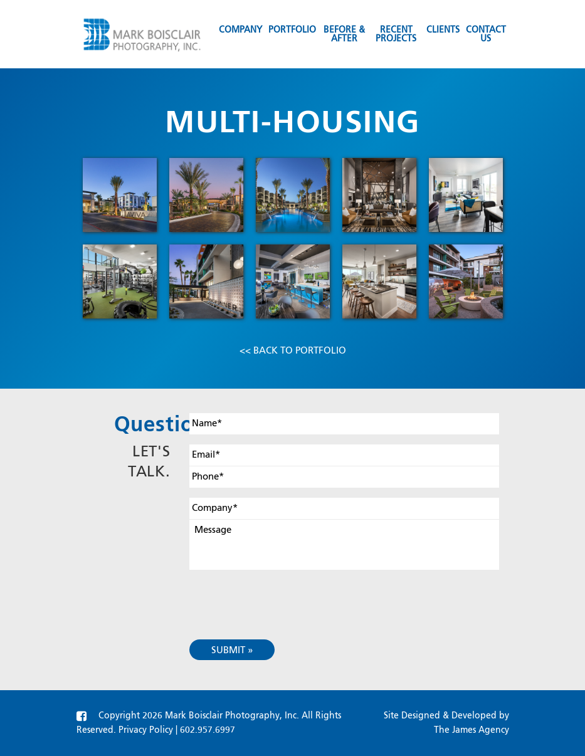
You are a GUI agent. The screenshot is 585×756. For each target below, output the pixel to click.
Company (240, 30)
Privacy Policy (146, 730)
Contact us (486, 34)
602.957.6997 (207, 730)
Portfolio (292, 30)
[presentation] (284, 594)
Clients (443, 30)
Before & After (344, 34)
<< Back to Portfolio (293, 350)
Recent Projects (396, 34)
